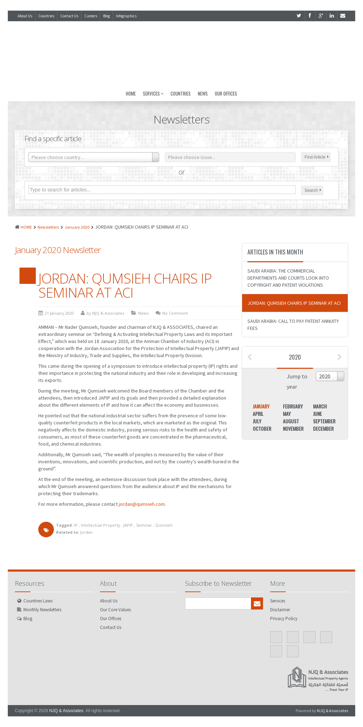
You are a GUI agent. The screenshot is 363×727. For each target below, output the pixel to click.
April (258, 413)
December (323, 428)
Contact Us (69, 15)
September (324, 421)
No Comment (175, 313)
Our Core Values (115, 610)
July (257, 421)
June (317, 413)
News (203, 93)
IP (76, 525)
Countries (46, 15)
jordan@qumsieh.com (142, 504)
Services (153, 93)
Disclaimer (280, 610)
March (320, 406)
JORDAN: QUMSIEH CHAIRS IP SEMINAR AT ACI (125, 285)
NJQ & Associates (66, 710)
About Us (25, 15)
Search (313, 190)
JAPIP (128, 525)
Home (131, 93)
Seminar (144, 525)
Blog (106, 15)
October (262, 428)
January (261, 406)
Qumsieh (164, 525)
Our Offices (226, 93)
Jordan (86, 532)
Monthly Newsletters (42, 610)
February (293, 406)
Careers (90, 15)
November (293, 428)
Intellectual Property (100, 525)
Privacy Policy (283, 619)
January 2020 (77, 227)
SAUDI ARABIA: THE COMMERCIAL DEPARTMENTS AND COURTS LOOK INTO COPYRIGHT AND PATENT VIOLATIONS (288, 278)
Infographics (126, 15)
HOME (26, 227)
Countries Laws (37, 601)
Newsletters (48, 227)
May (287, 413)
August (291, 421)
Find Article (317, 157)
